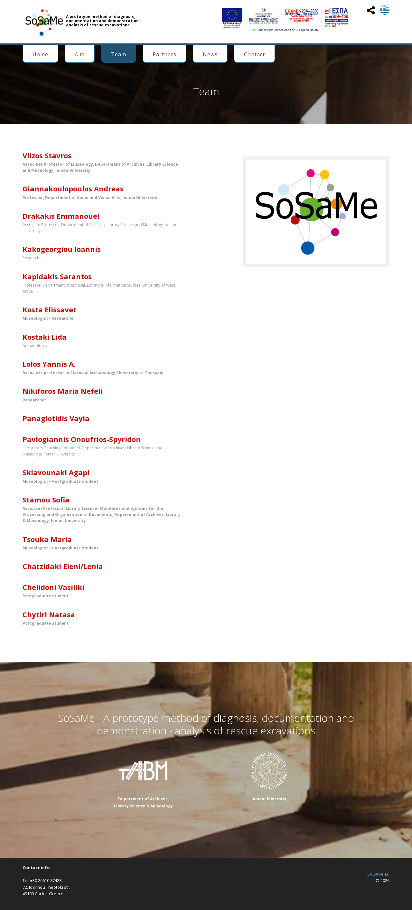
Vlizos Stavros (47, 155)
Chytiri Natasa (49, 614)
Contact (254, 54)
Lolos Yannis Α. (49, 364)
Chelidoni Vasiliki (53, 587)
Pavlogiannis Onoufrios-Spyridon (82, 439)
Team (118, 54)
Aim (80, 54)
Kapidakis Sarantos (57, 276)
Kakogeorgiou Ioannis (62, 249)
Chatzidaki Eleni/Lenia (63, 566)
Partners (164, 54)
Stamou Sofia (46, 499)
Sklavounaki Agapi (56, 472)
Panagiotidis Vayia (56, 418)
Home (40, 54)
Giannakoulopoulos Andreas (73, 188)
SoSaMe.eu (378, 874)
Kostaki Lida (45, 337)
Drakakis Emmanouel (61, 216)
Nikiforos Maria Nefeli (63, 391)
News (210, 54)
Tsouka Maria (47, 539)
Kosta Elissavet (49, 309)
